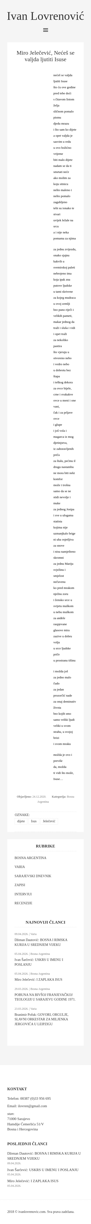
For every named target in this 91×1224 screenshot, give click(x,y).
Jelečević (49, 821)
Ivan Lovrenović (45, 15)
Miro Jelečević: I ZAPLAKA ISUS (38, 979)
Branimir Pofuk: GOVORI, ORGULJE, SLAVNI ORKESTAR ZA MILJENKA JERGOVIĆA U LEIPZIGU (41, 1019)
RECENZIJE (23, 903)
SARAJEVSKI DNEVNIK (33, 876)
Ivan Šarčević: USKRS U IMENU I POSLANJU (42, 1170)
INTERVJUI (23, 894)
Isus (34, 821)
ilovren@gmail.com (32, 1106)
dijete (21, 821)
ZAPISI (20, 885)
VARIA (20, 867)
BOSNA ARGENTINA (30, 858)
